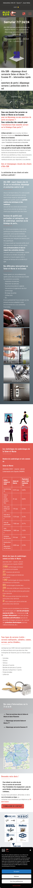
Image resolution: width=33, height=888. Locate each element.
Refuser (16, 876)
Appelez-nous (16, 96)
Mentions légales (17, 885)
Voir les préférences (16, 881)
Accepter (16, 871)
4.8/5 (15, 7)
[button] (30, 850)
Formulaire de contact (12, 806)
